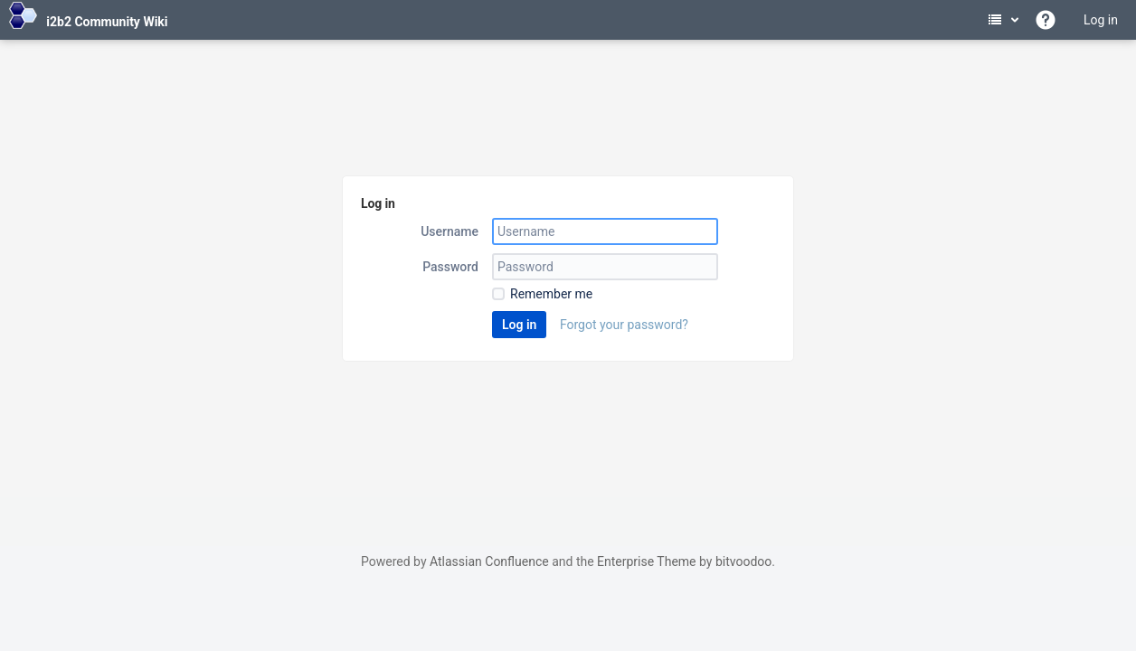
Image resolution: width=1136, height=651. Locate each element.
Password (450, 266)
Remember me (551, 294)
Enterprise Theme (646, 561)
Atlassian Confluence (489, 561)
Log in (1101, 20)
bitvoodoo (743, 561)
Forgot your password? (624, 324)
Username (449, 231)
